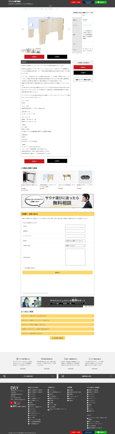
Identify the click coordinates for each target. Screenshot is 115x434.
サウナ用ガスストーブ (35, 412)
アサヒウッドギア (87, 25)
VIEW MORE (23, 367)
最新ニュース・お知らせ (94, 420)
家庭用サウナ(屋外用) (94, 391)
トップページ (53, 389)
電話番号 (25, 229)
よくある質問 (53, 405)
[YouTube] (12, 401)
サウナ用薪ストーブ (34, 399)
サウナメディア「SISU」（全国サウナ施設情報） (97, 417)
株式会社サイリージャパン (17, 389)
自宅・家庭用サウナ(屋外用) (36, 391)
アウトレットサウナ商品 (35, 418)
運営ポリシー (72, 397)
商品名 (24, 238)
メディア (89, 414)
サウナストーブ (92, 397)
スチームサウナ (33, 410)
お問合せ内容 (26, 255)
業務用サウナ (92, 410)
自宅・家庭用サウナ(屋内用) (36, 389)
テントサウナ (33, 395)
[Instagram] (21, 401)
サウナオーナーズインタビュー (96, 422)
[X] (16, 401)
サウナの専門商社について (56, 391)
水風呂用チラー (33, 403)
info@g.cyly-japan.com (19, 398)
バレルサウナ (33, 393)
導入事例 (57, 6)
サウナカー (91, 408)
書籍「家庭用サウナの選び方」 (96, 427)
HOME (15, 6)
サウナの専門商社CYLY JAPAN (22, 431)
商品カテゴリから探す (34, 386)
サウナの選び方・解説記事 (94, 386)
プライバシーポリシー (74, 395)
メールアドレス (27, 233)
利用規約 (27, 266)
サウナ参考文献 (92, 424)
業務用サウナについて (55, 397)
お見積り (57, 57)
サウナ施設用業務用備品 (35, 420)
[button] (69, 29)
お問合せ (86, 6)
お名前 (24, 224)
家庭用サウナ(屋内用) (94, 389)
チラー (90, 405)
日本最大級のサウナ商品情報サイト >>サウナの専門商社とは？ (20, 3)
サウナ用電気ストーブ (35, 397)
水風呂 (31, 401)
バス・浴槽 (32, 416)
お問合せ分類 (26, 243)
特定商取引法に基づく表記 (75, 391)
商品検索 (29, 6)
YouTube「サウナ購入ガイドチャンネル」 (58, 408)
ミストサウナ (33, 408)
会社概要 (100, 6)
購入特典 (52, 399)
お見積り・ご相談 (76, 2)
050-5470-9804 (17, 396)
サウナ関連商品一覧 (34, 422)
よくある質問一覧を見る (57, 337)
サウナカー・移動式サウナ (36, 405)
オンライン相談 (71, 6)
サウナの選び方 (43, 6)
